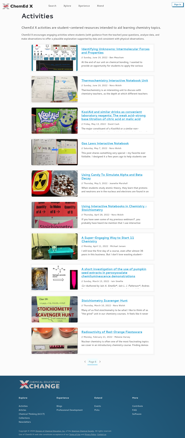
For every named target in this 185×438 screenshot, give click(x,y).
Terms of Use (75, 434)
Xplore (67, 5)
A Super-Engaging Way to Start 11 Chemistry (107, 239)
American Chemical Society (85, 431)
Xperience (84, 5)
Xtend (100, 5)
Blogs (59, 405)
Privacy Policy (91, 434)
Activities (23, 405)
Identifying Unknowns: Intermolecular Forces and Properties (115, 50)
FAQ (134, 409)
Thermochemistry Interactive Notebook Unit (114, 80)
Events (97, 405)
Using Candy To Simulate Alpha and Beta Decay (111, 176)
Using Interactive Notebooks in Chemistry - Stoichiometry (114, 207)
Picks (97, 409)
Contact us (103, 434)
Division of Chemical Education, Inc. (51, 431)
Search (52, 5)
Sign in (177, 4)
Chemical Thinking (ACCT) (32, 413)
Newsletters (25, 421)
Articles (22, 409)
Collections (24, 417)
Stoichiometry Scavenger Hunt (104, 300)
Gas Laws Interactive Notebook (105, 143)
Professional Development (70, 409)
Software (136, 413)
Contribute (137, 405)
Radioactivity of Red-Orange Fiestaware (111, 332)
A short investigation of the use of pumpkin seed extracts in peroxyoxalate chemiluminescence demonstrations (113, 272)
